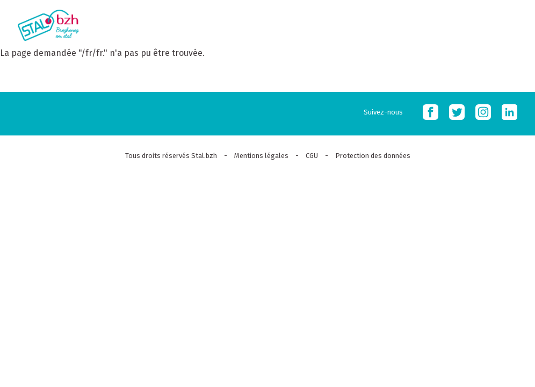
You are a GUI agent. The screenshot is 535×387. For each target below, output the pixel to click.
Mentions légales (261, 156)
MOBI (513, 23)
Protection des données (372, 156)
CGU (312, 156)
